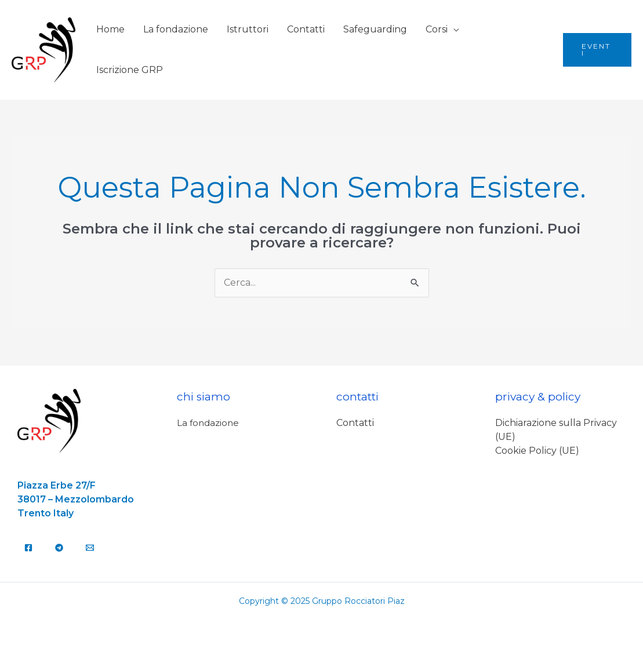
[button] (597, 50)
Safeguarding (375, 29)
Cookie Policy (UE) (537, 450)
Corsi (437, 29)
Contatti (306, 29)
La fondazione (175, 29)
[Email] (90, 548)
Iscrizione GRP (129, 69)
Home (110, 29)
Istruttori (247, 29)
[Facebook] (28, 548)
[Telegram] (59, 548)
